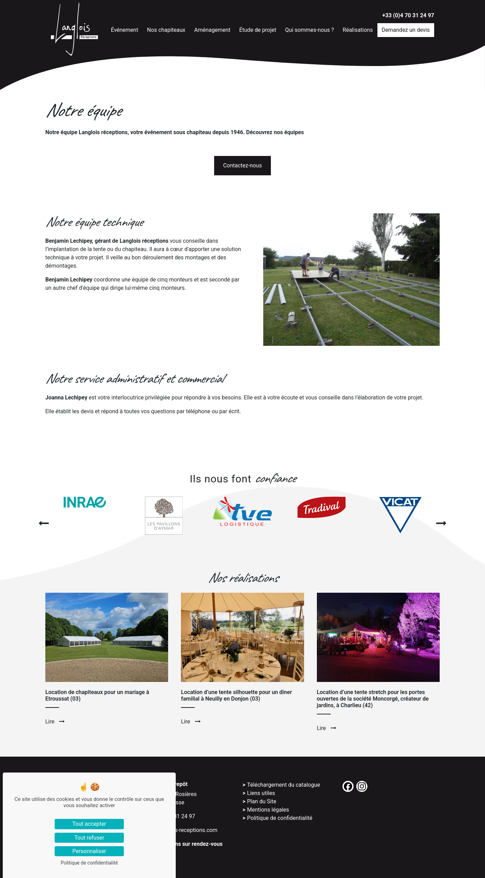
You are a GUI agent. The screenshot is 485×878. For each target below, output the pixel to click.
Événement (127, 29)
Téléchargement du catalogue (283, 785)
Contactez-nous (242, 165)
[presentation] (43, 523)
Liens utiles (261, 793)
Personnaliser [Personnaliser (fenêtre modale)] (89, 851)
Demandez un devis (408, 29)
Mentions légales (268, 809)
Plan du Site (261, 801)
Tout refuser (89, 837)
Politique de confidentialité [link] (89, 863)
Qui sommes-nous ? (311, 29)
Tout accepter (89, 824)
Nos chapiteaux (168, 29)
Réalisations (360, 29)
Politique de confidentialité (279, 818)
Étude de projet (260, 29)
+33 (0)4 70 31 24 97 (408, 15)
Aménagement (214, 29)
